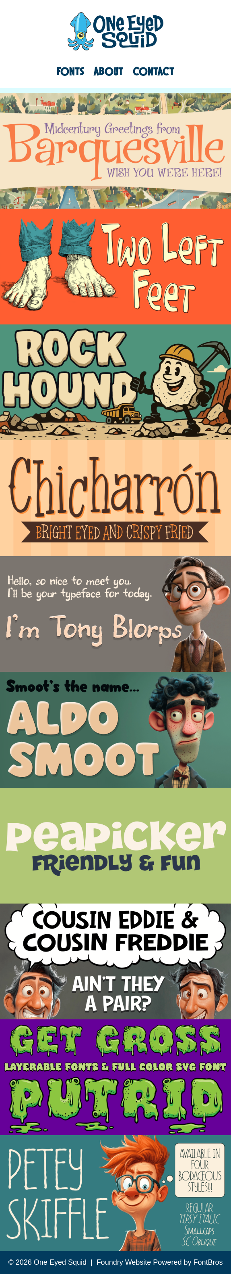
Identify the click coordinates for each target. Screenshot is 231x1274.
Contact (153, 71)
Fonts (70, 71)
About (108, 71)
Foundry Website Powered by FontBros (160, 1262)
